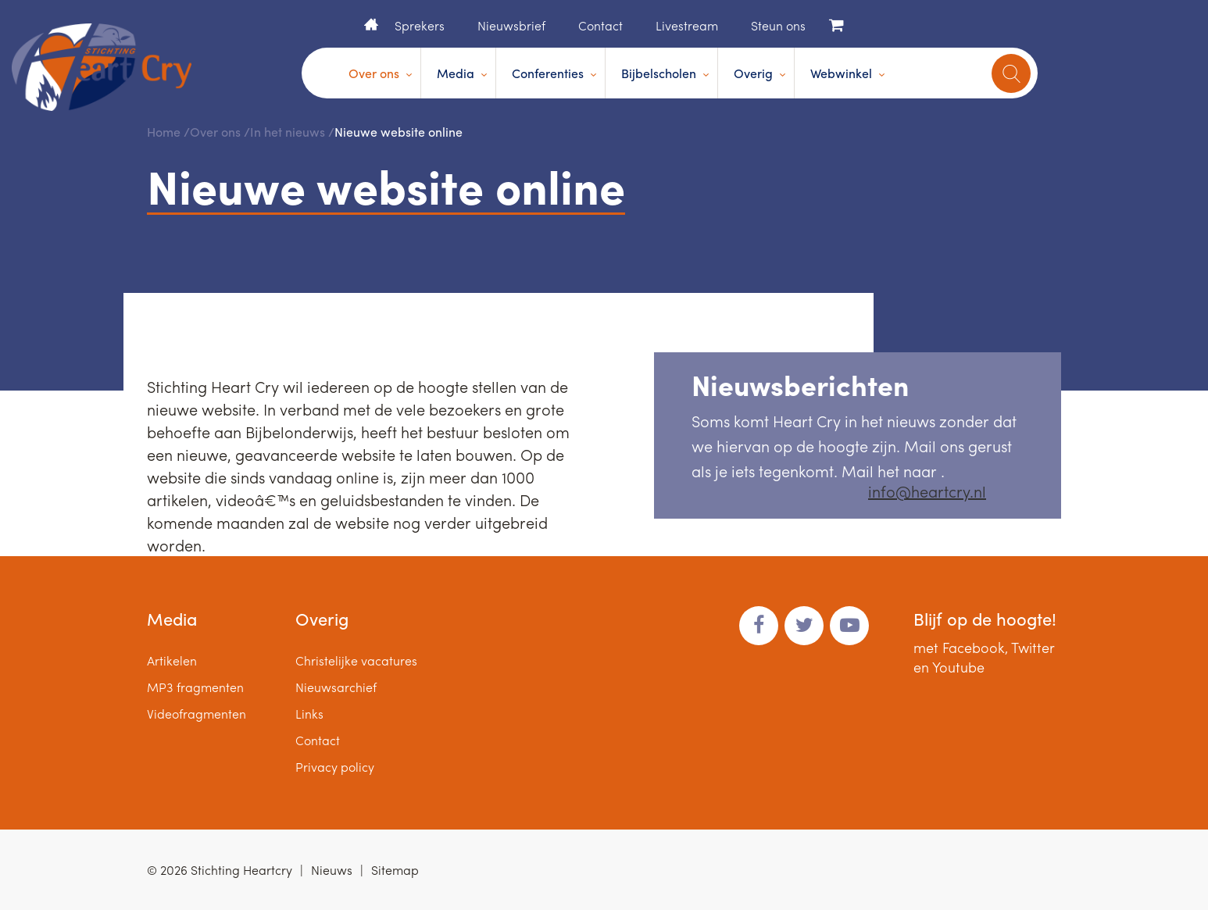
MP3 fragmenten (195, 687)
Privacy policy (334, 767)
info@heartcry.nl (927, 491)
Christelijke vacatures (356, 660)
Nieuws (331, 870)
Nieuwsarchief (336, 687)
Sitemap (395, 870)
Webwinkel (841, 73)
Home (371, 24)
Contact (600, 25)
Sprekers (420, 25)
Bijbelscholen (658, 73)
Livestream (687, 25)
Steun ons (778, 25)
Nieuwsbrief (511, 25)
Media (455, 73)
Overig (753, 73)
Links (309, 714)
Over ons (373, 73)
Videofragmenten (196, 714)
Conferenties (548, 73)
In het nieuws (287, 132)
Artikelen (172, 660)
